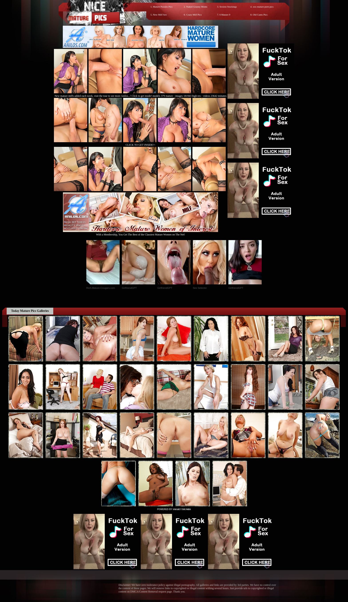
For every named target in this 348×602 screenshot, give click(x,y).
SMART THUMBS (182, 509)
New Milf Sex (160, 14)
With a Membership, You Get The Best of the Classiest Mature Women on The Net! (140, 233)
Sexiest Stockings (228, 6)
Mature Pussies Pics (162, 6)
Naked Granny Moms (196, 6)
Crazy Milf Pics (194, 14)
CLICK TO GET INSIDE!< (140, 144)
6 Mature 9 (224, 14)
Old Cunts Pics (260, 14)
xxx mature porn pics (263, 6)
